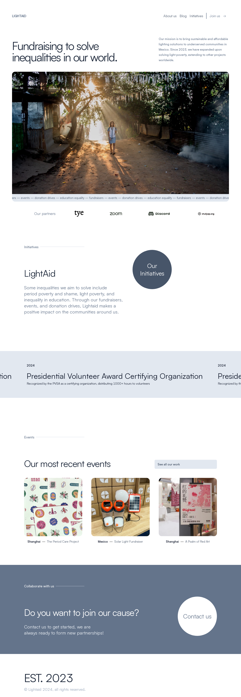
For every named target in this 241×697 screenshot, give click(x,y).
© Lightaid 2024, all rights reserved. (54, 689)
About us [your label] (170, 16)
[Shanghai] (53, 512)
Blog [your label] (183, 16)
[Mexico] (120, 512)
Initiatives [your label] (196, 16)
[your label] (152, 269)
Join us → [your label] (218, 16)
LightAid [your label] (19, 16)
